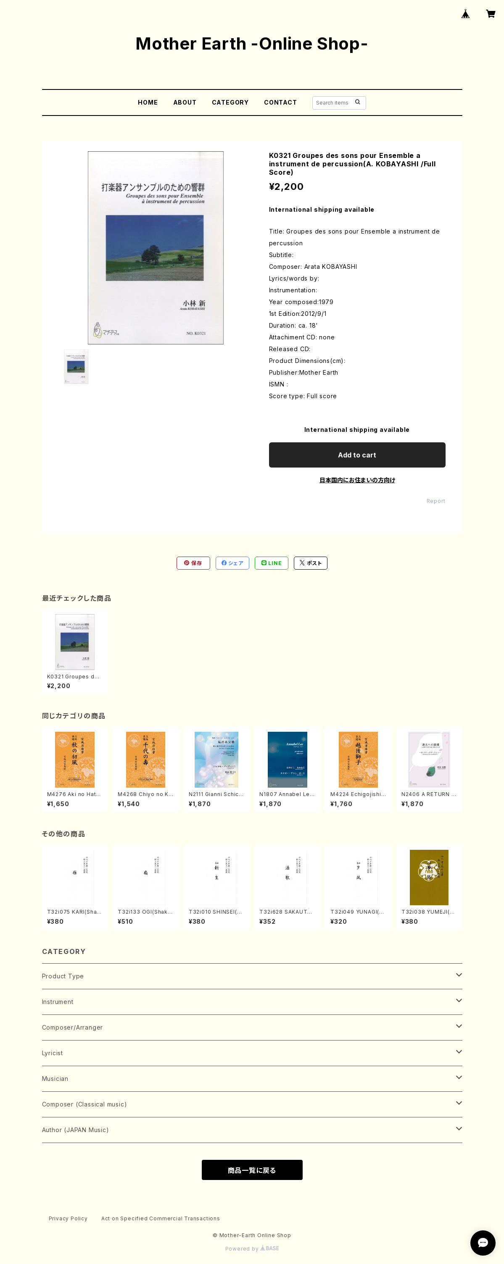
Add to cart (357, 455)
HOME (148, 102)
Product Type (63, 976)
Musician (55, 1078)
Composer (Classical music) (84, 1104)
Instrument (58, 1001)
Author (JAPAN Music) (75, 1129)
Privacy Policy (68, 1218)
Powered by (252, 1249)
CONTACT (280, 102)
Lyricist (52, 1052)
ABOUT (185, 102)
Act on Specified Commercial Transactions (160, 1218)
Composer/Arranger (72, 1027)
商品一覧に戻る (252, 1170)
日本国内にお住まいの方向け (357, 480)
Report (436, 501)
